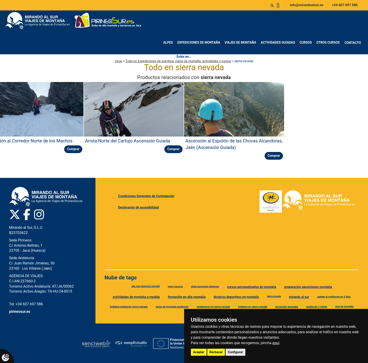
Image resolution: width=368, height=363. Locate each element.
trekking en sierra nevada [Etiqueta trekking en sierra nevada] (252, 306)
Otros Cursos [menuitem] (328, 42)
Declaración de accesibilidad (138, 207)
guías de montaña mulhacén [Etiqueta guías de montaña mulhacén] (172, 306)
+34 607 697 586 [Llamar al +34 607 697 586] (345, 5)
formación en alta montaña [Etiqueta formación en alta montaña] (187, 297)
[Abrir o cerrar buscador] (272, 5)
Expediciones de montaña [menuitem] (198, 42)
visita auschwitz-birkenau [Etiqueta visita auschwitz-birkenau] (205, 286)
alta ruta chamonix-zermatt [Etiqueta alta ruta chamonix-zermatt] (146, 286)
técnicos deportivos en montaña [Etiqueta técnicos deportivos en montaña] (236, 297)
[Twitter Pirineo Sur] (14, 214)
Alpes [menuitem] (168, 42)
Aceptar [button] (199, 352)
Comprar (73, 149)
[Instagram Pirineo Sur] (39, 214)
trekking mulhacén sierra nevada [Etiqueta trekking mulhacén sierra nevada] (129, 306)
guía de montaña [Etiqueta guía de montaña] (344, 306)
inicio (118, 61)
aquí (275, 343)
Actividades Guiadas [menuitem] (278, 42)
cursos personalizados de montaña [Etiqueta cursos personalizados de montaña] (251, 287)
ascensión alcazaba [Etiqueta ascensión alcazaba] (286, 306)
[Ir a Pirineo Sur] (107, 21)
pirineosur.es (19, 311)
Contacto (352, 43)
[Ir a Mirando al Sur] (39, 21)
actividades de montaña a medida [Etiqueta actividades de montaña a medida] (136, 297)
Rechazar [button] (216, 352)
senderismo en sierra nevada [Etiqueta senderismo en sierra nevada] (213, 306)
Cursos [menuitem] (306, 42)
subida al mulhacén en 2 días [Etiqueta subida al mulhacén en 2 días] (334, 296)
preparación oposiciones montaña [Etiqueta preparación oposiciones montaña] (308, 287)
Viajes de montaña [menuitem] (240, 42)
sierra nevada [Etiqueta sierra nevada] (274, 296)
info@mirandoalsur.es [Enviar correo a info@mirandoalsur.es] (306, 5)
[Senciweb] (96, 343)
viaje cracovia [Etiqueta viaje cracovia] (175, 286)
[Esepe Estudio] (131, 344)
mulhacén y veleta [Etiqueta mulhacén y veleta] (316, 306)
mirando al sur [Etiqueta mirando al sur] (299, 297)
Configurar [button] (235, 352)
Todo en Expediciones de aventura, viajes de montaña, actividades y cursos (178, 61)
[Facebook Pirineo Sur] (26, 214)
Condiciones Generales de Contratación (146, 196)
